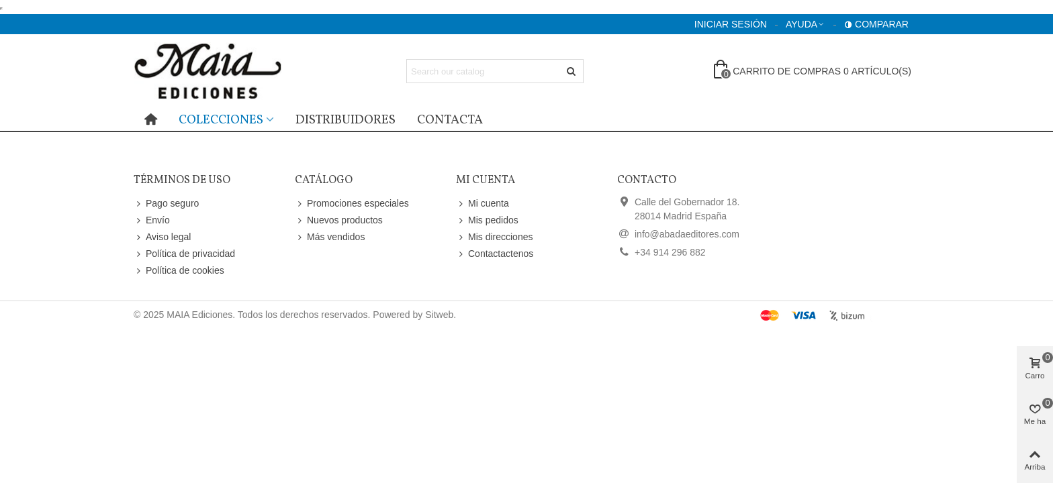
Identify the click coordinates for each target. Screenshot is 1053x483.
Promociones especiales (352, 204)
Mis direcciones (494, 237)
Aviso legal (162, 237)
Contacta (450, 120)
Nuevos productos (339, 220)
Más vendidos (330, 237)
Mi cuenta (482, 204)
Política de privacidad (184, 254)
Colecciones (221, 120)
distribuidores (345, 120)
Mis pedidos (487, 220)
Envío (152, 220)
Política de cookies (179, 271)
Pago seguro (166, 204)
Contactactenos (494, 254)
